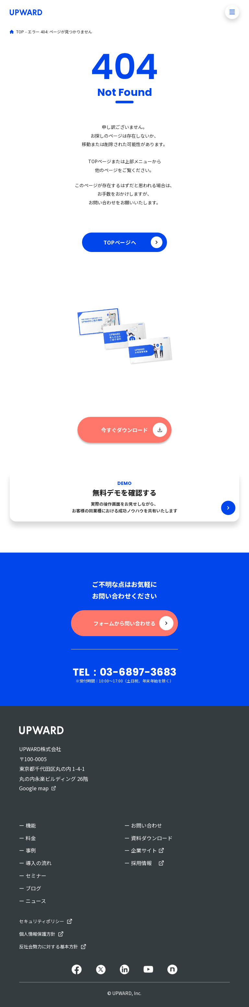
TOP (20, 31)
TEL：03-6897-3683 (124, 672)
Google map (34, 788)
